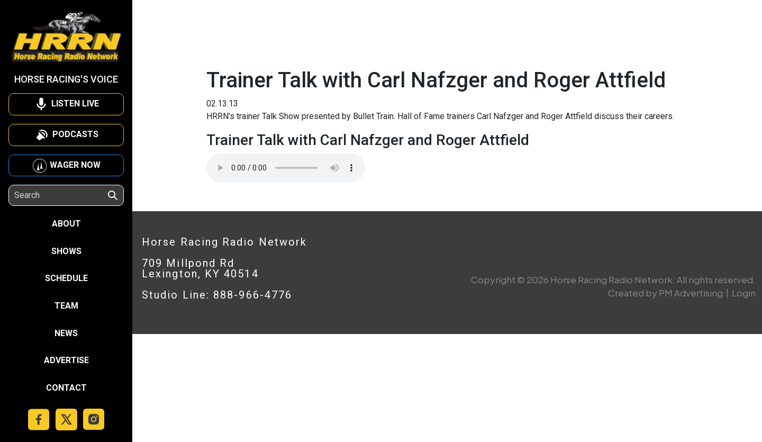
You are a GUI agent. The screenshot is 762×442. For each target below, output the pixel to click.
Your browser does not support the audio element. (285, 168)
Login (744, 293)
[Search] (60, 195)
